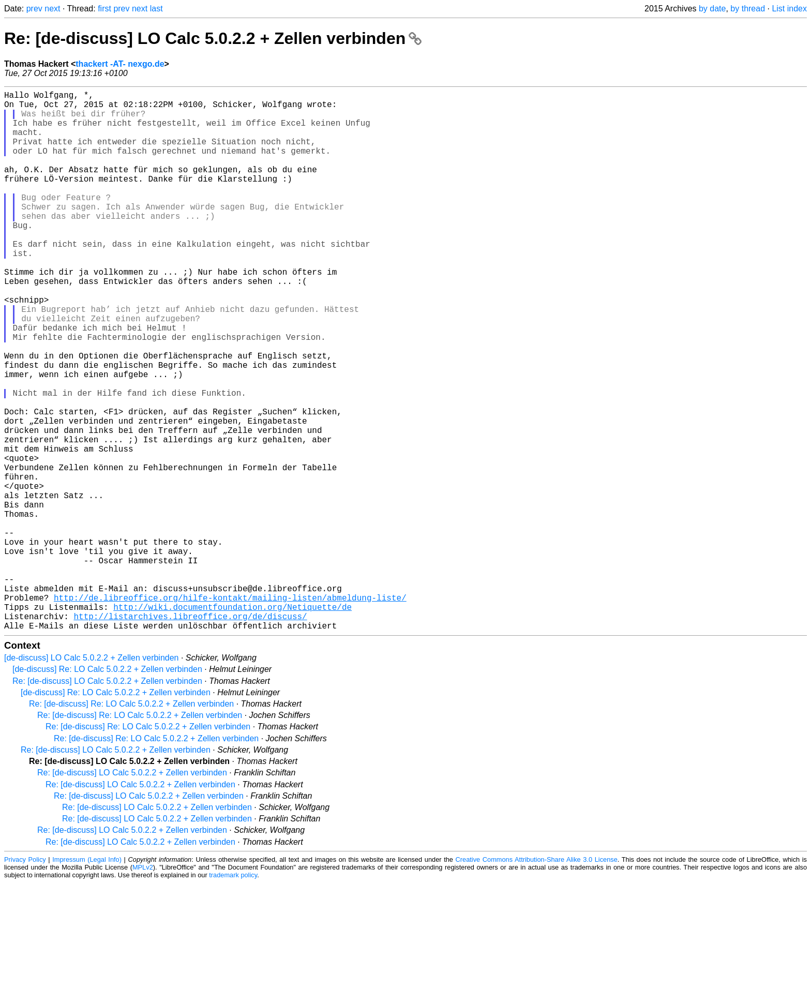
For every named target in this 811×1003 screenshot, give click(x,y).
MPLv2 (142, 987)
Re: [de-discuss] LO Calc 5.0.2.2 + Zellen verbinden (213, 38)
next (52, 8)
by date (712, 8)
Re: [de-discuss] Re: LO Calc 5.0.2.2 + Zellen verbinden (131, 823)
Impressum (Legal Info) (87, 979)
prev (34, 8)
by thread (747, 8)
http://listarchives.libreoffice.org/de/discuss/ (190, 734)
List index (789, 8)
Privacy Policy (25, 979)
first (104, 8)
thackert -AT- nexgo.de (120, 63)
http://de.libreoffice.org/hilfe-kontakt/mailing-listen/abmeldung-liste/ (230, 711)
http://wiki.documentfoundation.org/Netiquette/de (232, 722)
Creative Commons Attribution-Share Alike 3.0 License (537, 979)
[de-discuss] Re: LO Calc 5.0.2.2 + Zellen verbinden (107, 789)
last (156, 8)
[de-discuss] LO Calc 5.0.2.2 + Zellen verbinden (91, 777)
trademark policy (233, 995)
